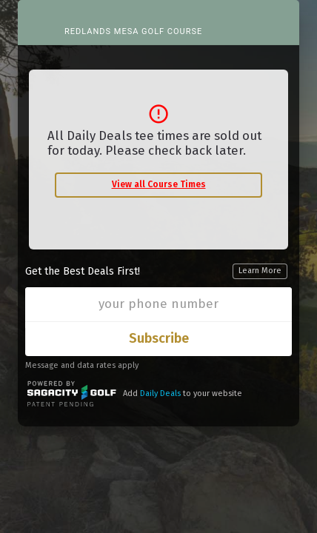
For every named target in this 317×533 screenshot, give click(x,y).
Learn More (259, 270)
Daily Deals (160, 393)
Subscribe (159, 338)
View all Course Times (159, 184)
